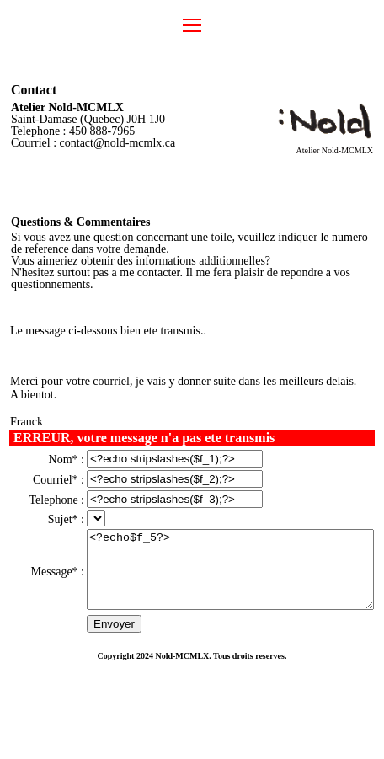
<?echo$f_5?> (221, 596)
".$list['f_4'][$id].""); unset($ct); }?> (70, 537)
